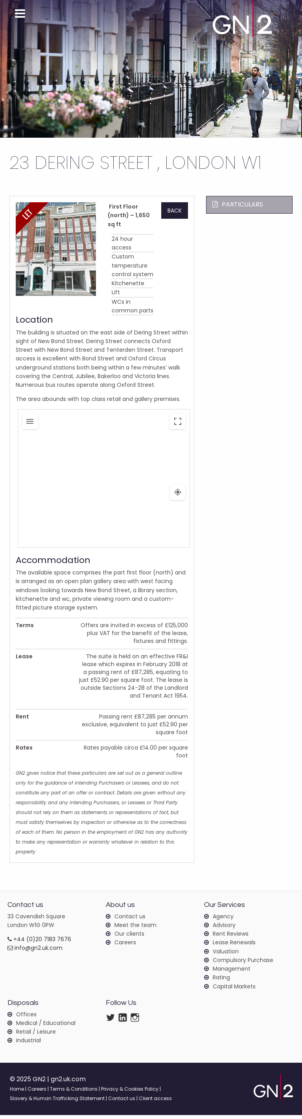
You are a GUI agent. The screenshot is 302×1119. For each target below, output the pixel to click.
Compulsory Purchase (243, 964)
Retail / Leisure (36, 1035)
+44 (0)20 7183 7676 (39, 943)
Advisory (224, 929)
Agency (223, 919)
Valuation (226, 955)
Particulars (237, 204)
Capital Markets (234, 990)
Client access (155, 1102)
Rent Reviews (231, 937)
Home (17, 1092)
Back (175, 210)
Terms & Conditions (74, 1092)
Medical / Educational (46, 1026)
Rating (221, 981)
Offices (26, 1017)
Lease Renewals (234, 946)
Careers (125, 946)
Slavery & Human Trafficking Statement (57, 1102)
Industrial (28, 1044)
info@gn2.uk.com (35, 951)
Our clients (129, 937)
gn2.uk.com (68, 1083)
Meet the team (135, 929)
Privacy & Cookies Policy (129, 1092)
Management (231, 973)
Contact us (129, 919)
